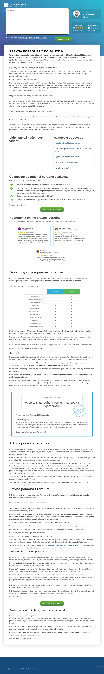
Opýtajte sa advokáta (51, 209)
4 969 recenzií (77, 30)
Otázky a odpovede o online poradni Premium (61, 545)
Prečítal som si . (26, 38)
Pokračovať (63, 39)
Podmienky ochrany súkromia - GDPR (33, 38)
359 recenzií (91, 30)
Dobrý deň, (37, 21)
